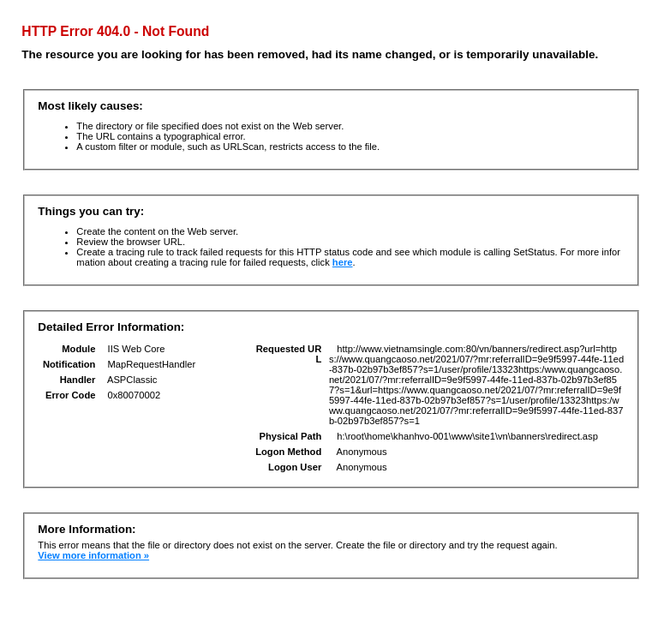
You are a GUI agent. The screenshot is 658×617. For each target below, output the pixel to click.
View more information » (93, 555)
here (342, 262)
